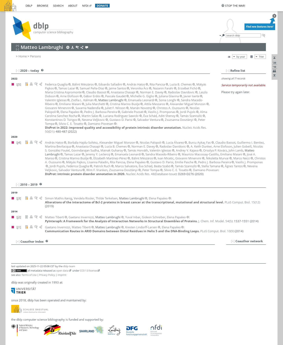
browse (42, 5)
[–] (228, 70)
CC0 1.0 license (88, 270)
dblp (29, 5)
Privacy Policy (47, 275)
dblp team (69, 266)
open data (62, 270)
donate (102, 5)
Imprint (62, 275)
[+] (233, 241)
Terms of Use (29, 275)
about (72, 5)
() (151, 174)
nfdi (85, 5)
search (58, 5)
